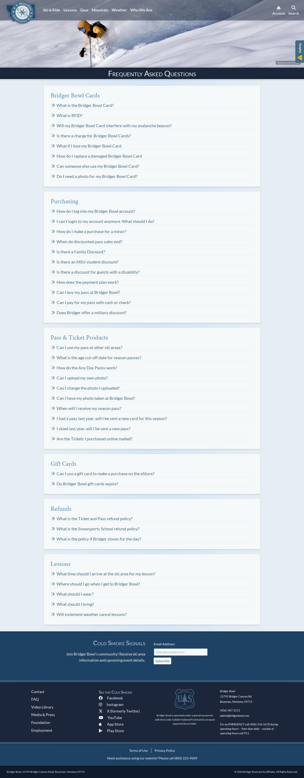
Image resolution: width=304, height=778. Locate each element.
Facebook (111, 698)
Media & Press (43, 714)
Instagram (111, 704)
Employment (41, 730)
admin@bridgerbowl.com (234, 715)
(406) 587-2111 (230, 710)
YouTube (110, 717)
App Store (111, 724)
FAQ (35, 699)
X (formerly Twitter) (119, 711)
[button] (299, 51)
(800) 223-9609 (185, 758)
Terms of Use (138, 750)
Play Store (111, 730)
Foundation (40, 722)
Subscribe (162, 661)
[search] (293, 10)
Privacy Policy (165, 750)
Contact (38, 691)
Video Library (42, 707)
